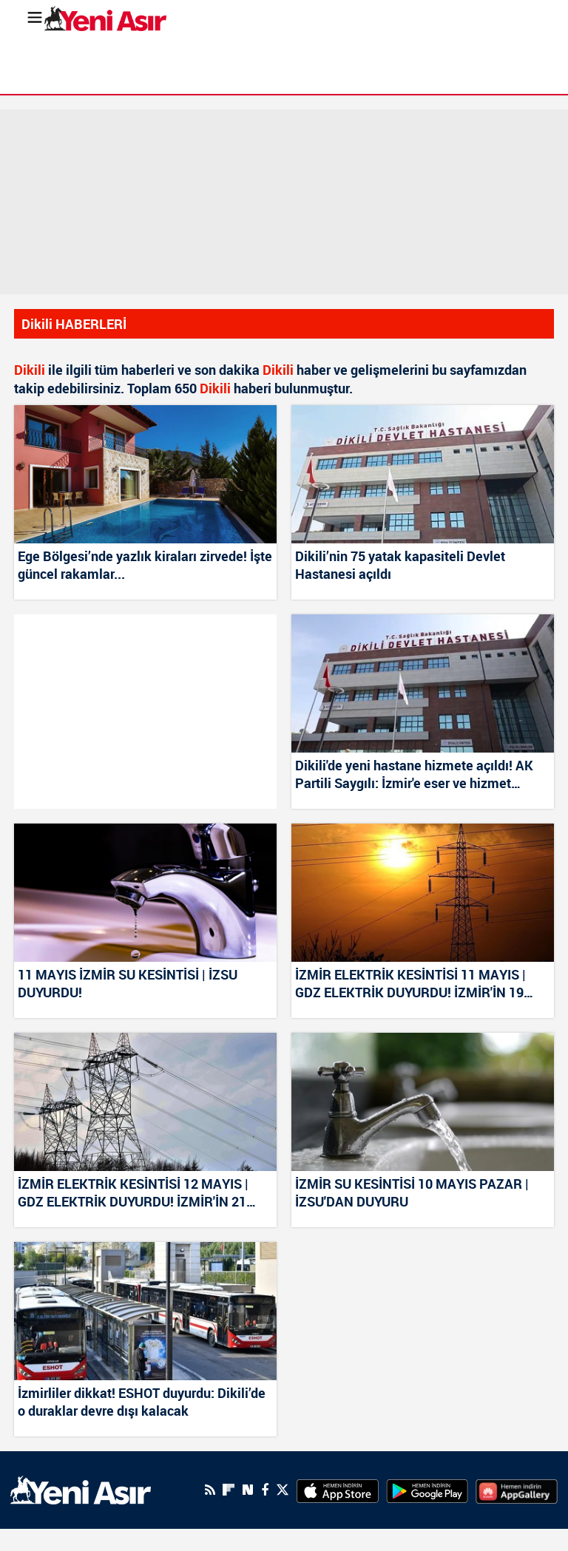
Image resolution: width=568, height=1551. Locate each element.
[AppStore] (338, 1490)
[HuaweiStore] (517, 1490)
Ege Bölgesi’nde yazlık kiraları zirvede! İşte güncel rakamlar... (145, 565)
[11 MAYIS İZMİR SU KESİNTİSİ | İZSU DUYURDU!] (145, 893)
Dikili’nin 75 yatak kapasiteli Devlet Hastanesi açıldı (400, 565)
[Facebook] (264, 1490)
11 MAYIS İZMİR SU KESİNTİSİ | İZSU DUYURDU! (127, 983)
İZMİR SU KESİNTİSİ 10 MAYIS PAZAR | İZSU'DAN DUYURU (412, 1192)
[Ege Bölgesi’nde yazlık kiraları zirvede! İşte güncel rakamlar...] (145, 474)
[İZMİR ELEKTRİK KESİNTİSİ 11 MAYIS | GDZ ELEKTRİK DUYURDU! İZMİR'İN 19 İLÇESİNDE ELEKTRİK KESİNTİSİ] (422, 893)
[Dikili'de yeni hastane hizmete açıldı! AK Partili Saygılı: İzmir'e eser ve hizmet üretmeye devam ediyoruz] (422, 683)
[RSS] (210, 1490)
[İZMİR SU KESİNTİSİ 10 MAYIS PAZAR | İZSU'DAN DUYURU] (422, 1102)
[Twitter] (282, 1490)
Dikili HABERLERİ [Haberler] (73, 324)
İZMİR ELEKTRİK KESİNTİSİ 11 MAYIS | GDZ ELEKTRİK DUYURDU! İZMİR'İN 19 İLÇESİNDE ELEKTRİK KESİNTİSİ (410, 983)
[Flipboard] (228, 1489)
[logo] (80, 1489)
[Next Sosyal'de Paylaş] (248, 1490)
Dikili (29, 370)
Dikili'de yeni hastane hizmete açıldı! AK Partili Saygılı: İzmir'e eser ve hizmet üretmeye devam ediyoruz (414, 774)
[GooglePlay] (427, 1490)
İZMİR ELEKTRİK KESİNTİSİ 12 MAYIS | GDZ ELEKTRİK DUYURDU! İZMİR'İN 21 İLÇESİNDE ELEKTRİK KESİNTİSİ (133, 1193)
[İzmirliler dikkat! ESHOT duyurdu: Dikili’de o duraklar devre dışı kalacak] (145, 1311)
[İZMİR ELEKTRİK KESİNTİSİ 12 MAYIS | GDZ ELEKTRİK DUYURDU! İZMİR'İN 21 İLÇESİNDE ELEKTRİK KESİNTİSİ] (145, 1102)
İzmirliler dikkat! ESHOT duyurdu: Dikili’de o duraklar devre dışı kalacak (142, 1401)
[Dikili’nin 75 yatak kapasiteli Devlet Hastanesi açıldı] (422, 474)
